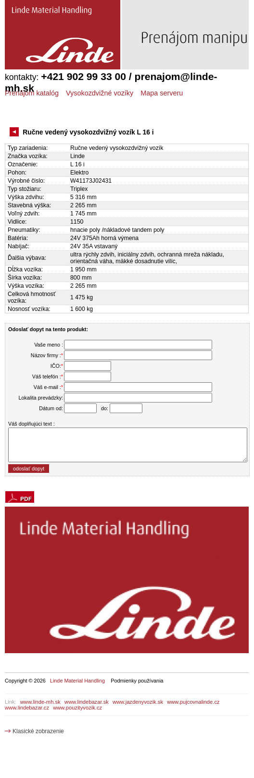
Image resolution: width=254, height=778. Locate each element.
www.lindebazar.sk (86, 702)
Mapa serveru (161, 93)
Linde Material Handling (77, 681)
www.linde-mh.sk (40, 702)
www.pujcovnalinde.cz (193, 702)
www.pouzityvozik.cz (77, 708)
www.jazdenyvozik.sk (138, 702)
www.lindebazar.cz (27, 708)
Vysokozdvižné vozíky (99, 93)
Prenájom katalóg (32, 93)
